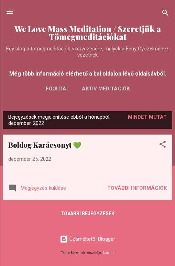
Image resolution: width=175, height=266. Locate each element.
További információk (137, 188)
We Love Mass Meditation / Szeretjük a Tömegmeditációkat (87, 32)
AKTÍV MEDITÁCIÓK (106, 89)
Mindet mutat (147, 117)
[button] (162, 145)
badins (108, 252)
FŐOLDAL (57, 89)
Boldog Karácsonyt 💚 (44, 144)
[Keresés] (165, 13)
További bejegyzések (87, 213)
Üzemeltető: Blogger (87, 239)
